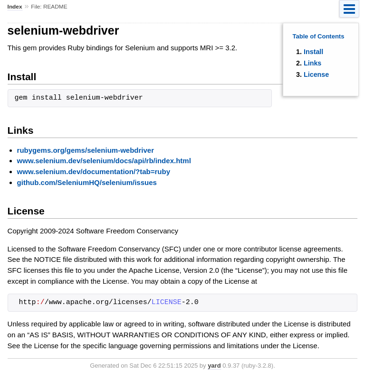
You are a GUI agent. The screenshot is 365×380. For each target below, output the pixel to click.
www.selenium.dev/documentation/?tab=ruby (93, 171)
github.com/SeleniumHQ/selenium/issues (87, 182)
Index (15, 6)
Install (313, 52)
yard (214, 365)
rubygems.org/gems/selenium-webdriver (85, 150)
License (316, 74)
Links (312, 63)
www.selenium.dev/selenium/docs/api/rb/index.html (104, 161)
